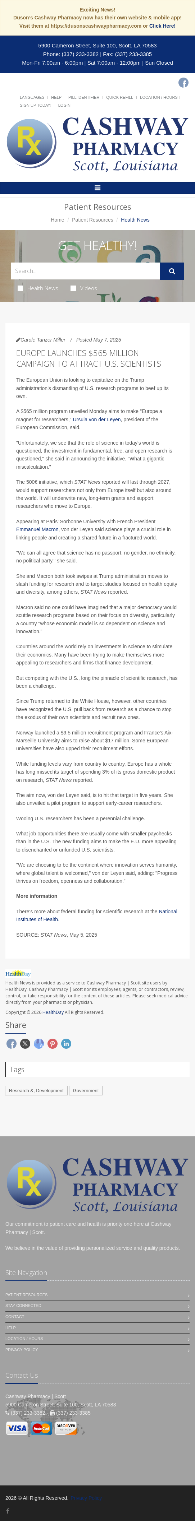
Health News (38, 288)
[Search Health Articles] (85, 271)
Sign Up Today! (35, 105)
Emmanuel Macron (37, 529)
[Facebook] (183, 83)
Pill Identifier (83, 97)
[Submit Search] (172, 271)
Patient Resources (92, 220)
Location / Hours (158, 97)
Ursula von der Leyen (97, 419)
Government (86, 1090)
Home (57, 220)
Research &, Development (36, 1090)
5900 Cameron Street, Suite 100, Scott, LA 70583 (97, 45)
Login (64, 105)
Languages (32, 97)
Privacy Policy (21, 1350)
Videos (84, 288)
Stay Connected (23, 1305)
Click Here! (162, 26)
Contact (14, 1316)
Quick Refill (119, 97)
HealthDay (53, 1012)
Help (56, 97)
